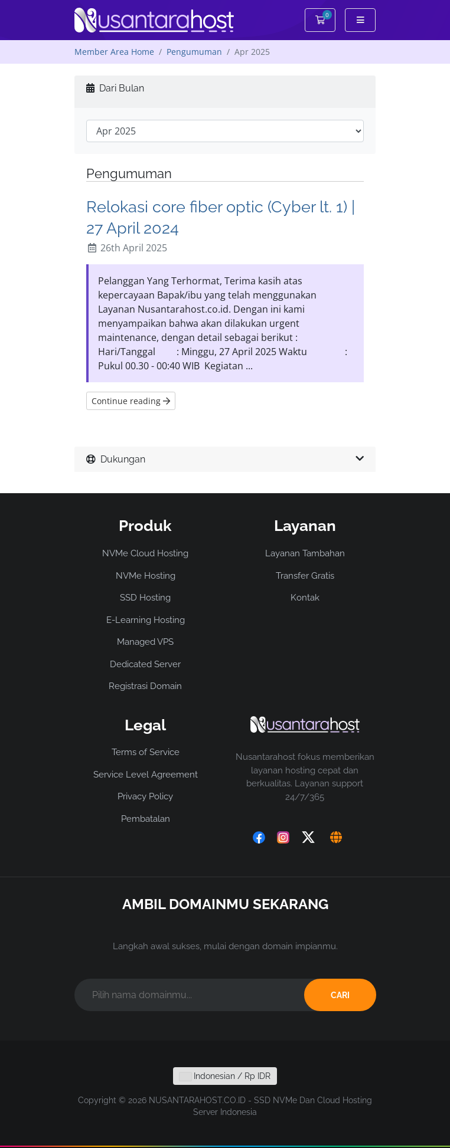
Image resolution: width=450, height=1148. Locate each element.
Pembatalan (145, 819)
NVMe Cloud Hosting (145, 553)
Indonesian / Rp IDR (225, 1076)
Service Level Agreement (145, 774)
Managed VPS (145, 642)
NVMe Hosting (145, 575)
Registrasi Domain (145, 686)
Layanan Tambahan (305, 553)
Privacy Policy (145, 796)
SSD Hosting (145, 597)
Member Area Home (114, 51)
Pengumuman (194, 51)
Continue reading (131, 400)
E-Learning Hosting (145, 620)
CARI (340, 995)
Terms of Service (146, 752)
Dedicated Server (145, 664)
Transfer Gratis (305, 575)
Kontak (305, 597)
